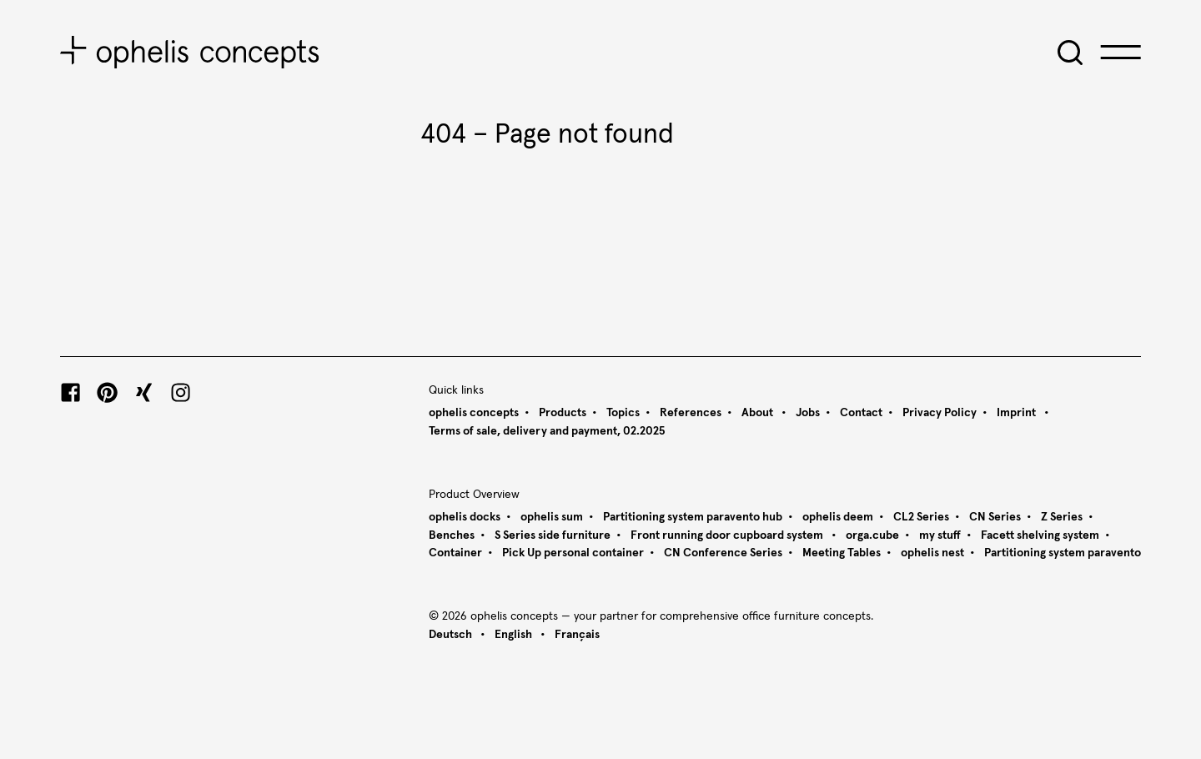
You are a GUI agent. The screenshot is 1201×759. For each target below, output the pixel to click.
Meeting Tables (841, 553)
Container (455, 553)
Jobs (808, 413)
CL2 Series (921, 517)
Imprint (1017, 413)
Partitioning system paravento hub (692, 517)
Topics (623, 413)
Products (562, 413)
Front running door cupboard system (728, 535)
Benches (452, 535)
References (690, 413)
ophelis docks (464, 517)
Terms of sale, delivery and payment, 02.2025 (547, 431)
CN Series (995, 517)
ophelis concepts (474, 413)
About (758, 413)
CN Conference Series (723, 553)
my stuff (940, 535)
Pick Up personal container (573, 553)
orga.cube (872, 535)
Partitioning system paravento (1062, 553)
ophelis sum (551, 517)
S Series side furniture (553, 535)
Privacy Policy (939, 413)
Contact (861, 413)
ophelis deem (837, 517)
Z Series (1062, 517)
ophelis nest (932, 553)
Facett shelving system (1040, 535)
